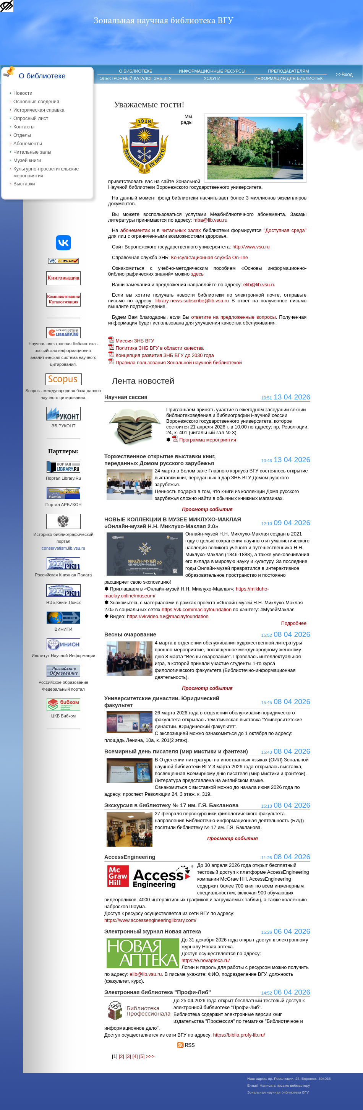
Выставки (24, 184)
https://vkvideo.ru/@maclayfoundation (168, 616)
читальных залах (181, 230)
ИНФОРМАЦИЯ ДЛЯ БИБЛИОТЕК (288, 78)
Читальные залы (32, 152)
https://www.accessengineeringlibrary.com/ (150, 920)
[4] (135, 1056)
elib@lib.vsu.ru (259, 284)
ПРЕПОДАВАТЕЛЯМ (288, 71)
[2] (121, 1056)
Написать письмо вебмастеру (285, 1085)
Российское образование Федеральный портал (63, 682)
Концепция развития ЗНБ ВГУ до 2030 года (161, 355)
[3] (128, 1056)
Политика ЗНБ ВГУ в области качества (156, 348)
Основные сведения (36, 101)
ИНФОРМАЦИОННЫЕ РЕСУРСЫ (212, 71)
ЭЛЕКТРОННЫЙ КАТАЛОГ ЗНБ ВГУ (135, 78)
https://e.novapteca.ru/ (206, 960)
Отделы (22, 135)
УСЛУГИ (212, 78)
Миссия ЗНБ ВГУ (131, 341)
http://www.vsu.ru (250, 247)
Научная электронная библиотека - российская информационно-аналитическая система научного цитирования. (63, 350)
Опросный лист (30, 118)
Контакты (23, 127)
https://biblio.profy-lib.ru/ (239, 1035)
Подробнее (293, 623)
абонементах (135, 230)
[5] (141, 1056)
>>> (150, 1056)
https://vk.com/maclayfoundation (197, 609)
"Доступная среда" (285, 230)
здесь (197, 274)
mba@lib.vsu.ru (210, 220)
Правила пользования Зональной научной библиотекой (175, 362)
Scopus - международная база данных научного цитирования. (64, 390)
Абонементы (27, 143)
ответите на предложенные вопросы (233, 317)
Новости (22, 93)
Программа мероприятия (204, 440)
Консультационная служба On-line (209, 257)
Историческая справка (39, 110)
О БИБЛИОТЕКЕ (135, 71)
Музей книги (27, 160)
